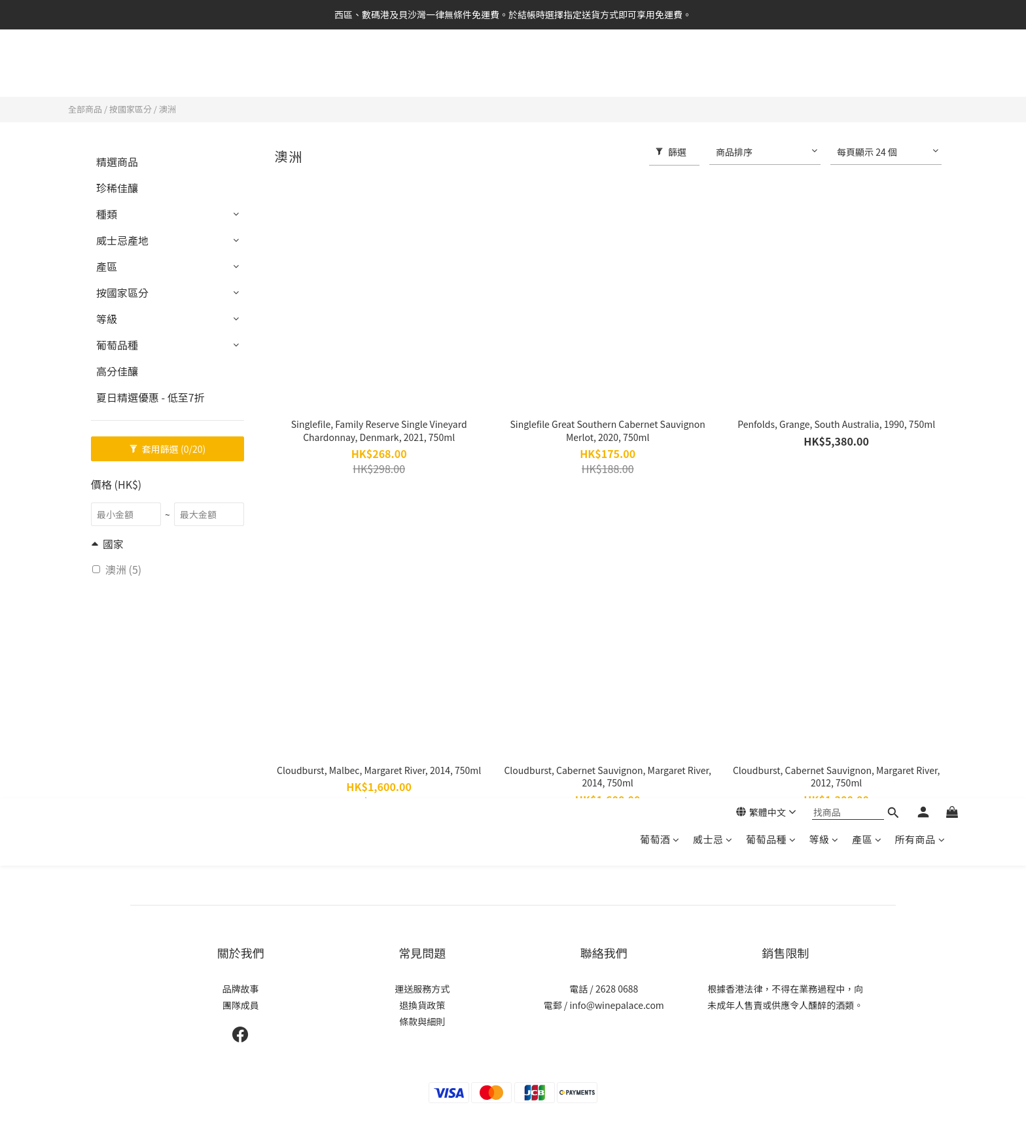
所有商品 (919, 70)
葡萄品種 (771, 70)
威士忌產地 (122, 240)
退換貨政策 (422, 1005)
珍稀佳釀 (117, 188)
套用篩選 (168, 448)
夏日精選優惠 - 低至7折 (150, 397)
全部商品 (85, 109)
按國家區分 (130, 109)
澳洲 (167, 109)
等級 (824, 70)
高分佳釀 (117, 371)
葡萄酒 (660, 70)
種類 (106, 214)
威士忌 (713, 70)
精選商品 (117, 161)
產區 (867, 70)
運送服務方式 (422, 988)
